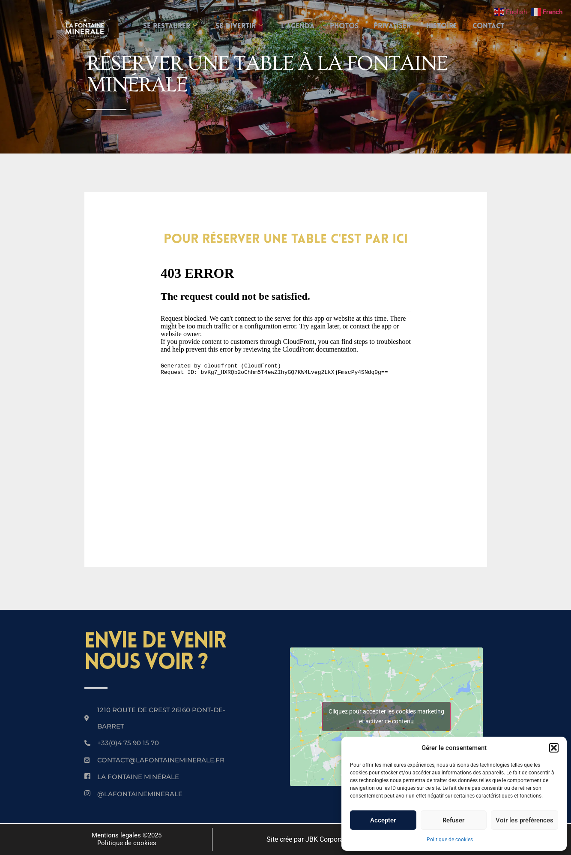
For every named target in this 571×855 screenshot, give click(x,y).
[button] (554, 748)
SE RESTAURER (165, 26)
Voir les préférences (524, 820)
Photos (344, 26)
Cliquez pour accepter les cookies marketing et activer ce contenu (386, 716)
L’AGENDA (296, 26)
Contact (494, 26)
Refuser (453, 820)
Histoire (445, 26)
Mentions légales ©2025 (126, 835)
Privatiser (394, 26)
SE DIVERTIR (236, 26)
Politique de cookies (450, 840)
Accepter (383, 820)
